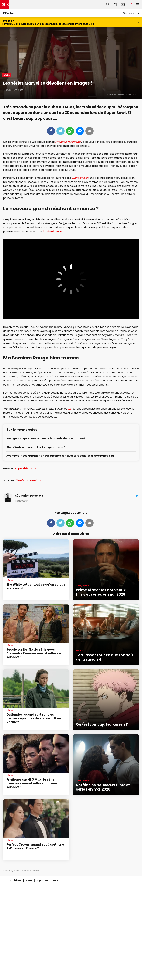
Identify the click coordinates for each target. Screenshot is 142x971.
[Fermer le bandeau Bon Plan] (138, 22)
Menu (137, 4)
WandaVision (80, 178)
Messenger (80, 131)
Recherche (107, 4)
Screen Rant (33, 480)
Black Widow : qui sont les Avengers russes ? (35, 447)
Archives (15, 880)
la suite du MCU (52, 231)
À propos (42, 880)
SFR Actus (8, 13)
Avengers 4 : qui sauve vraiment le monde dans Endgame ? (46, 438)
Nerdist (20, 480)
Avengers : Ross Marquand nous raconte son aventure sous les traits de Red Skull (60, 455)
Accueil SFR (4, 4)
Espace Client (130, 4)
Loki (69, 409)
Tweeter (60, 131)
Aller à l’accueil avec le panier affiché (115, 4)
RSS (55, 880)
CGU (29, 880)
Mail (89, 131)
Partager (51, 131)
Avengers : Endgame (68, 142)
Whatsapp (70, 131)
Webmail (123, 4)
